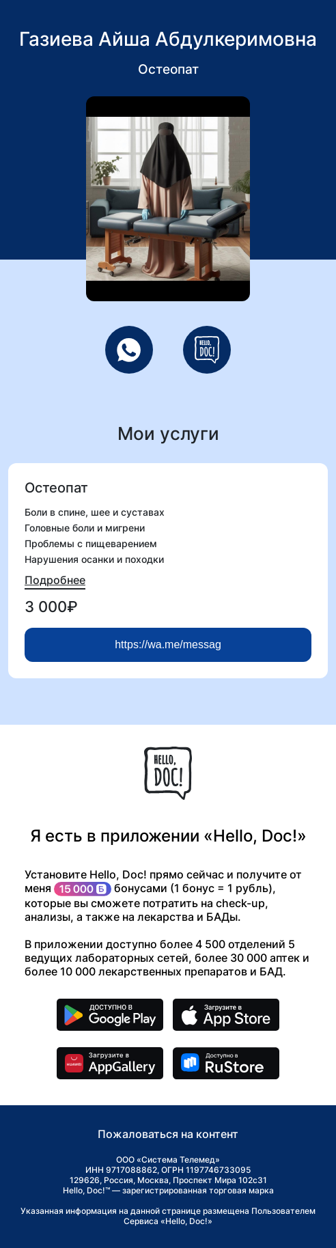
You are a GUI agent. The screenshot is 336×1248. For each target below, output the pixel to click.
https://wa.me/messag (168, 644)
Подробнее (55, 580)
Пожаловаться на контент (168, 1134)
